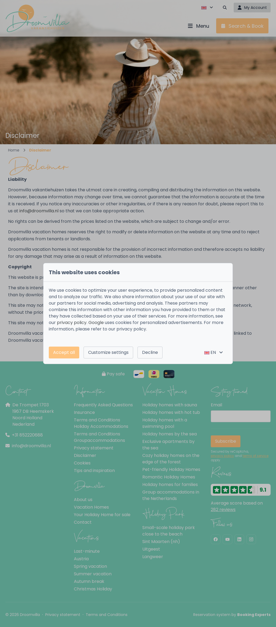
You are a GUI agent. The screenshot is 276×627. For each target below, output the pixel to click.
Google (96, 322)
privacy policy (72, 322)
